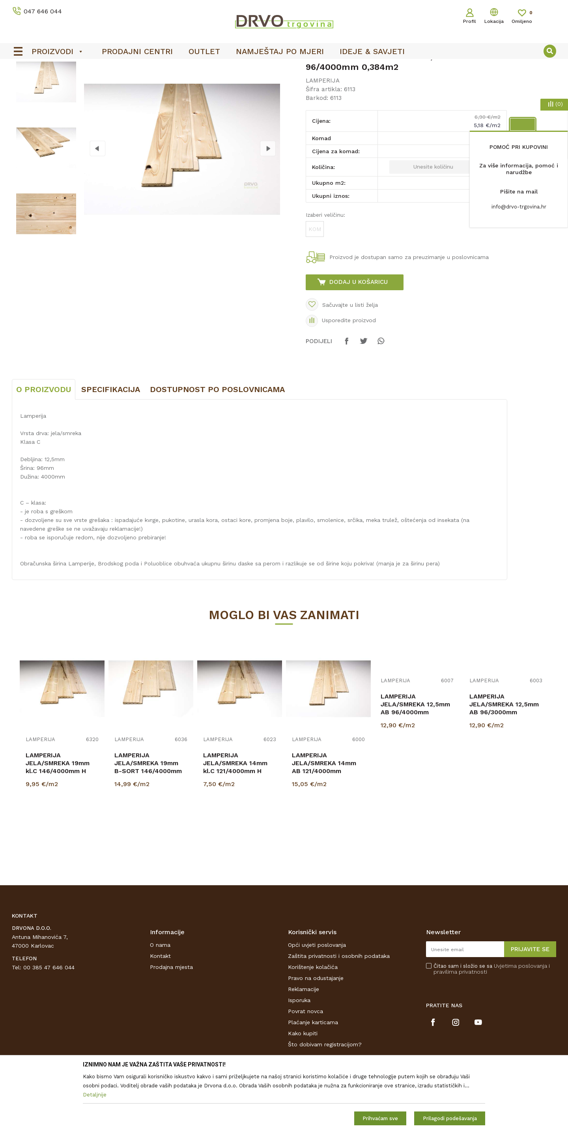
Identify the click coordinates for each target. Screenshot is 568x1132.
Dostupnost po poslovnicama (217, 448)
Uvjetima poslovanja (520, 1024)
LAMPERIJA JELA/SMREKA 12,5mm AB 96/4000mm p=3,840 (415, 767)
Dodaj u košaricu (358, 340)
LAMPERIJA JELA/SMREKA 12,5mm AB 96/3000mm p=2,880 (504, 767)
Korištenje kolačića (313, 1026)
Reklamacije (303, 1048)
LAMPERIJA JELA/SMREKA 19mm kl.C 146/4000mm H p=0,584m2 (58, 825)
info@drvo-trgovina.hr (518, 207)
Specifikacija (110, 448)
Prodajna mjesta (171, 1026)
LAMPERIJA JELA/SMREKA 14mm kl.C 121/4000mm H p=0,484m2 (235, 825)
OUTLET (283, 67)
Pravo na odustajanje (316, 1037)
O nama (160, 1004)
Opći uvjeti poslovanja (317, 1004)
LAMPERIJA (129, 83)
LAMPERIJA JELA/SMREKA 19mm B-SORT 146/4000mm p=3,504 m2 (148, 825)
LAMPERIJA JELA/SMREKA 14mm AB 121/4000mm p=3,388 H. (324, 825)
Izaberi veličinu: (325, 273)
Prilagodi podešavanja (450, 1118)
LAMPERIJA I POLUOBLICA (74, 83)
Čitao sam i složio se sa (491, 1028)
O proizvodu (43, 448)
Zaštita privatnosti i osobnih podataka (339, 1015)
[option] (284, 67)
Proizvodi (23, 83)
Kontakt (160, 1015)
